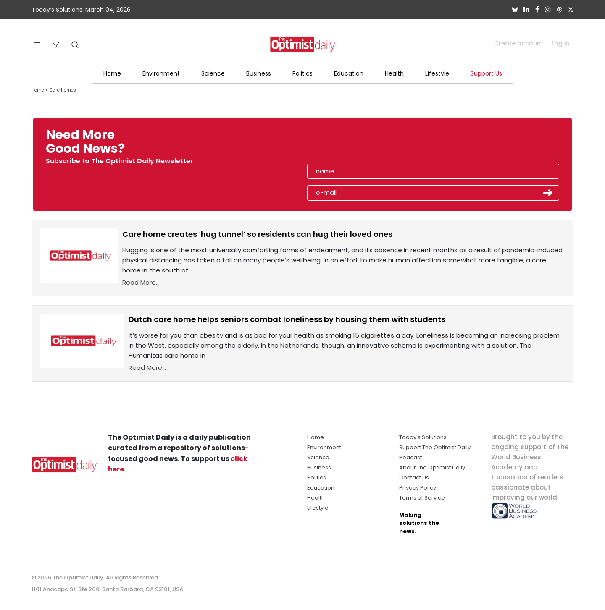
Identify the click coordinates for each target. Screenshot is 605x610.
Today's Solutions (423, 437)
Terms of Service (422, 498)
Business (258, 73)
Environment (161, 73)
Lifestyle (437, 73)
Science (213, 73)
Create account (518, 43)
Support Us (486, 73)
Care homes (63, 90)
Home (112, 73)
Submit (548, 192)
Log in (560, 43)
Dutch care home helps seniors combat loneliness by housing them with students (287, 319)
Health (394, 73)
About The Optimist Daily (432, 467)
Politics (302, 73)
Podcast (410, 457)
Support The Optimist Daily (435, 447)
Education (348, 73)
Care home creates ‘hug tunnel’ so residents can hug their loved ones (257, 234)
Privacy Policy (417, 488)
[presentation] (356, 144)
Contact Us (414, 478)
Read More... (141, 282)
